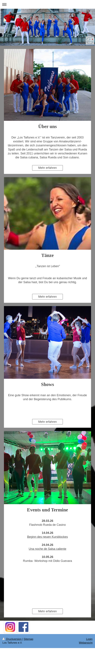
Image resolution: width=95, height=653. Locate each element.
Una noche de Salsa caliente (47, 548)
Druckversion (12, 639)
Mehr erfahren (47, 167)
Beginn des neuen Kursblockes (47, 536)
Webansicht (86, 642)
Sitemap (28, 639)
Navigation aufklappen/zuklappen (47, 4)
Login (89, 639)
